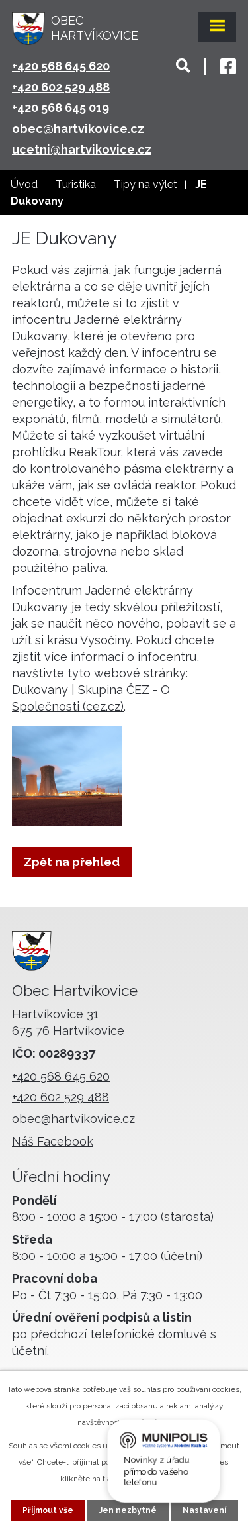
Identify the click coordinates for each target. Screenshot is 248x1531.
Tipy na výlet (145, 184)
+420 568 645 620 (61, 66)
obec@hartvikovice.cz (78, 129)
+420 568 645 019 (60, 108)
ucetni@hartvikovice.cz (81, 149)
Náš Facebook (52, 1141)
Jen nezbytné (128, 1510)
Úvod (24, 184)
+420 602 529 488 (61, 87)
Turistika (76, 184)
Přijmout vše (47, 1510)
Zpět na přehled (72, 862)
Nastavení (204, 1510)
